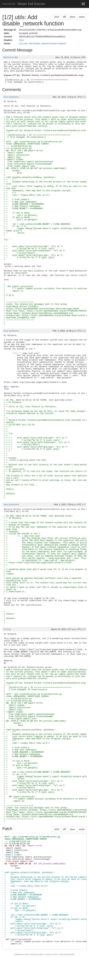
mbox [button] (72, 17)
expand (62, 43)
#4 (84, 629)
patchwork (19, 954)
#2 (84, 331)
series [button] (82, 17)
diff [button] (64, 17)
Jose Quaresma (11, 97)
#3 (84, 504)
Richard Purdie (10, 57)
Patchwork (8, 3)
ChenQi (7, 629)
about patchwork (67, 954)
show (21, 40)
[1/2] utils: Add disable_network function (38, 43)
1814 (56, 17)
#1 (84, 97)
